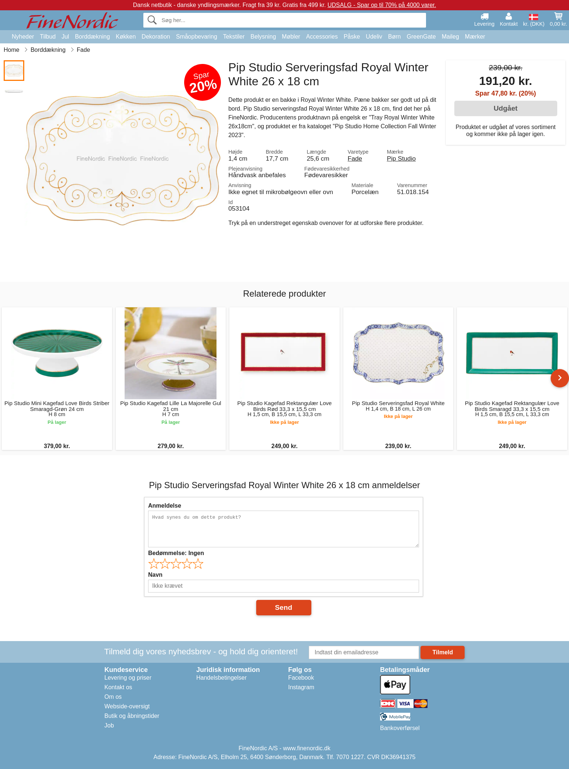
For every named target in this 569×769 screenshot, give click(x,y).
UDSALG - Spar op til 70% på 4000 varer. (382, 5)
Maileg (450, 36)
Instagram (301, 687)
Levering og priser (127, 678)
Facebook (301, 678)
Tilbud (48, 36)
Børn (394, 36)
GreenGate (421, 36)
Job (109, 725)
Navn (155, 575)
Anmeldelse (164, 505)
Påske (352, 36)
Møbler (291, 36)
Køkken (126, 36)
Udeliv (374, 36)
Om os (113, 697)
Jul (65, 36)
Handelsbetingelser (221, 678)
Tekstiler (234, 36)
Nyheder (23, 36)
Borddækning (92, 36)
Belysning (263, 36)
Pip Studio (401, 158)
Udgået (506, 108)
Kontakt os (118, 687)
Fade (355, 158)
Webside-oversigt (127, 706)
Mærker (475, 36)
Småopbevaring (196, 36)
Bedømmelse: (176, 553)
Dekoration (156, 36)
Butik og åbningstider (131, 716)
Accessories (322, 36)
